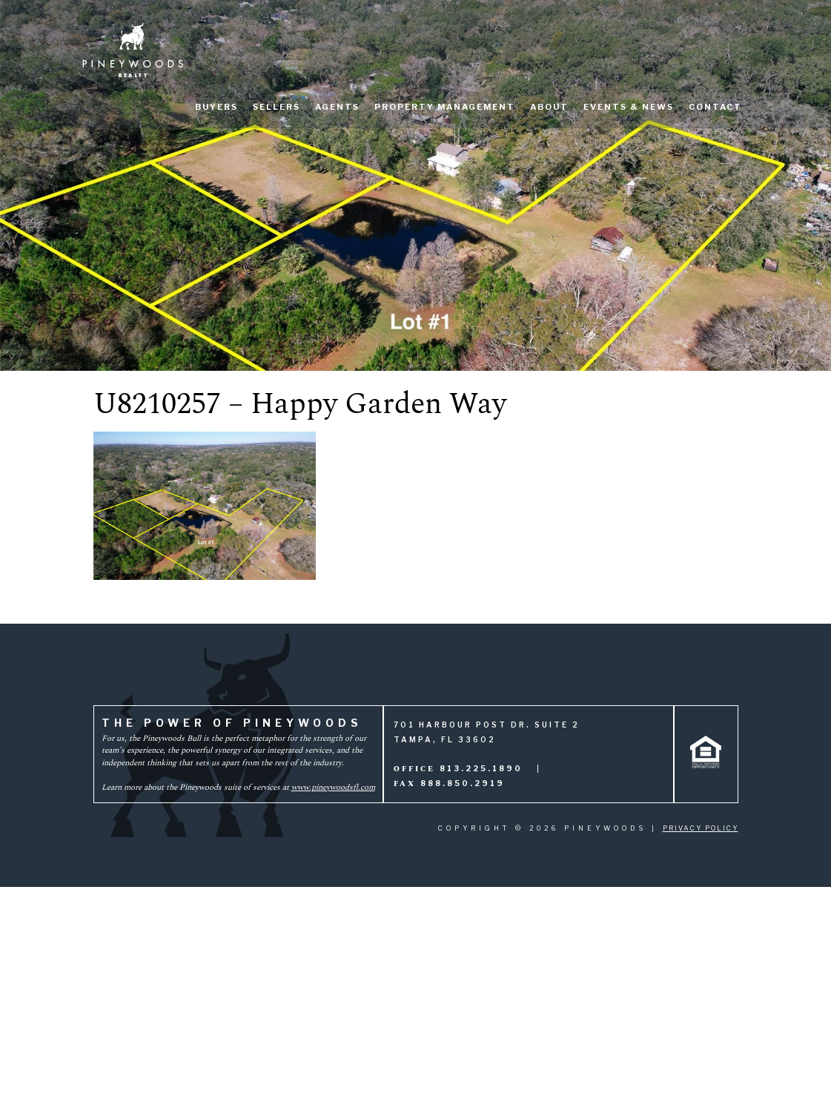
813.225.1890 (481, 768)
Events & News (628, 107)
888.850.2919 (462, 783)
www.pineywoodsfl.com (333, 787)
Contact (715, 107)
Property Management (444, 107)
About (549, 107)
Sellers (276, 107)
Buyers (216, 107)
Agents (337, 107)
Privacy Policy (700, 828)
